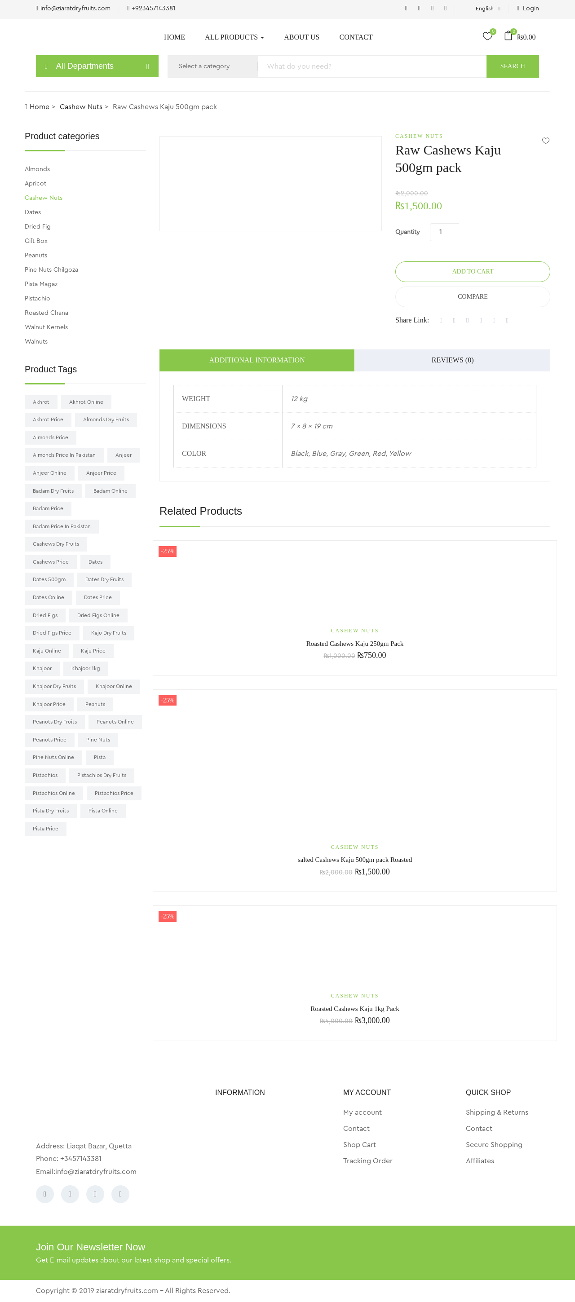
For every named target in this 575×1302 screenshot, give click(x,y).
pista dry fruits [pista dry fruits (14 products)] (51, 810)
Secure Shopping (494, 1144)
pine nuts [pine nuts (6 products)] (98, 739)
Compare (472, 296)
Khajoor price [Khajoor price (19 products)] (49, 704)
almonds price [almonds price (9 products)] (50, 437)
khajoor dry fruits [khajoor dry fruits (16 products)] (54, 686)
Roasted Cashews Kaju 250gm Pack (355, 643)
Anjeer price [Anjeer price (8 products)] (101, 473)
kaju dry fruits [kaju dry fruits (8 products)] (108, 633)
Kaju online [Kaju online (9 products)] (47, 650)
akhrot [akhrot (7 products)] (41, 402)
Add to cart (472, 271)
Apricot (35, 184)
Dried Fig (38, 227)
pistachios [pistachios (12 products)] (45, 775)
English (481, 8)
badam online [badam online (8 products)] (110, 491)
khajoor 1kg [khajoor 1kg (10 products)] (85, 668)
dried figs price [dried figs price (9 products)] (52, 633)
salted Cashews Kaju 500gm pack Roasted (355, 859)
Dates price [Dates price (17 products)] (98, 597)
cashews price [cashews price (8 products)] (51, 562)
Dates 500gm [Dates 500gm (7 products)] (49, 579)
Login (528, 8)
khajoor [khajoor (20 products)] (42, 668)
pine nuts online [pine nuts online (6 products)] (53, 757)
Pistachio (37, 299)
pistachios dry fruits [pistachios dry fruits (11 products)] (101, 775)
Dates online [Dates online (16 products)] (48, 597)
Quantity (407, 232)
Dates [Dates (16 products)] (95, 562)
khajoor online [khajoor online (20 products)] (114, 686)
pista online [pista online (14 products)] (103, 810)
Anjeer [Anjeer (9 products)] (123, 455)
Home (174, 37)
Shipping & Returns (497, 1112)
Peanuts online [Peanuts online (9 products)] (115, 721)
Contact (355, 37)
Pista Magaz (41, 284)
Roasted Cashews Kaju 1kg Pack (354, 1008)
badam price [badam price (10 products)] (48, 508)
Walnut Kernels (46, 327)
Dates (33, 212)
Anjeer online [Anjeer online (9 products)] (49, 473)
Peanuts (36, 255)
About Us (301, 37)
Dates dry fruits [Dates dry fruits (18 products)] (104, 579)
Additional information (257, 360)
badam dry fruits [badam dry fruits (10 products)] (53, 491)
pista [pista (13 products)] (100, 757)
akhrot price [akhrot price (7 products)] (48, 419)
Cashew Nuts (81, 106)
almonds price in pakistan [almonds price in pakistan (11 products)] (64, 455)
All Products (234, 37)
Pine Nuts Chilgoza (51, 270)
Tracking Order (368, 1161)
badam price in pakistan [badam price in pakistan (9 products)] (62, 526)
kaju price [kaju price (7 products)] (93, 650)
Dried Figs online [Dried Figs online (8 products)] (98, 615)
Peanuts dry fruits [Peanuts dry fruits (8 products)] (55, 721)
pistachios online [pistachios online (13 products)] (54, 793)
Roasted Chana (46, 313)
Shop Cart (359, 1144)
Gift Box (36, 241)
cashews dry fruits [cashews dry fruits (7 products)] (56, 544)
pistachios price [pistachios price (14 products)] (114, 793)
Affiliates (480, 1161)
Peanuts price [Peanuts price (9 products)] (49, 739)
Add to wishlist (545, 140)
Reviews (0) (453, 360)
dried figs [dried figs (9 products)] (45, 615)
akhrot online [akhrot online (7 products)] (86, 402)
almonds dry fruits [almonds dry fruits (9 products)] (106, 419)
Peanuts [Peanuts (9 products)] (95, 704)
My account (362, 1112)
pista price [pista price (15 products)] (45, 828)
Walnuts (36, 342)
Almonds (37, 169)
